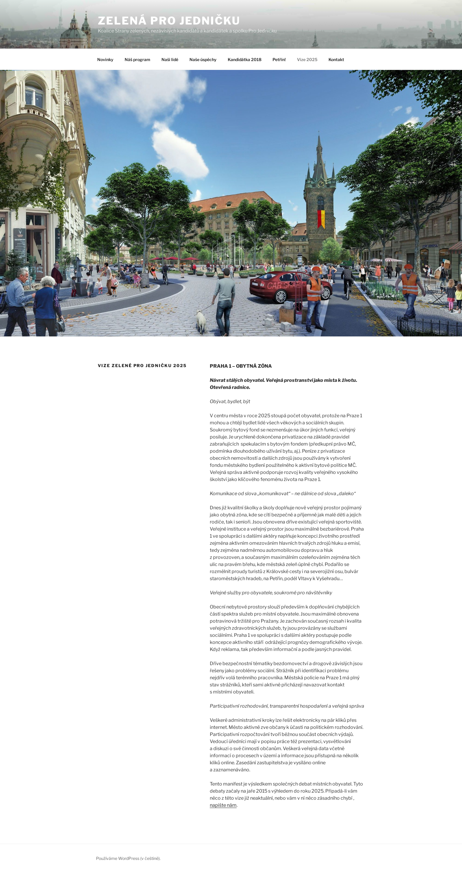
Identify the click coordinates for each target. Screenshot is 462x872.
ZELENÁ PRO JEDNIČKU (169, 20)
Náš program (137, 59)
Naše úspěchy (203, 59)
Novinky (105, 59)
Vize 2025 (307, 59)
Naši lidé (169, 59)
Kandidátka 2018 (244, 59)
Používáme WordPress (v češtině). (128, 858)
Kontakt (336, 59)
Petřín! (279, 59)
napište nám (223, 805)
